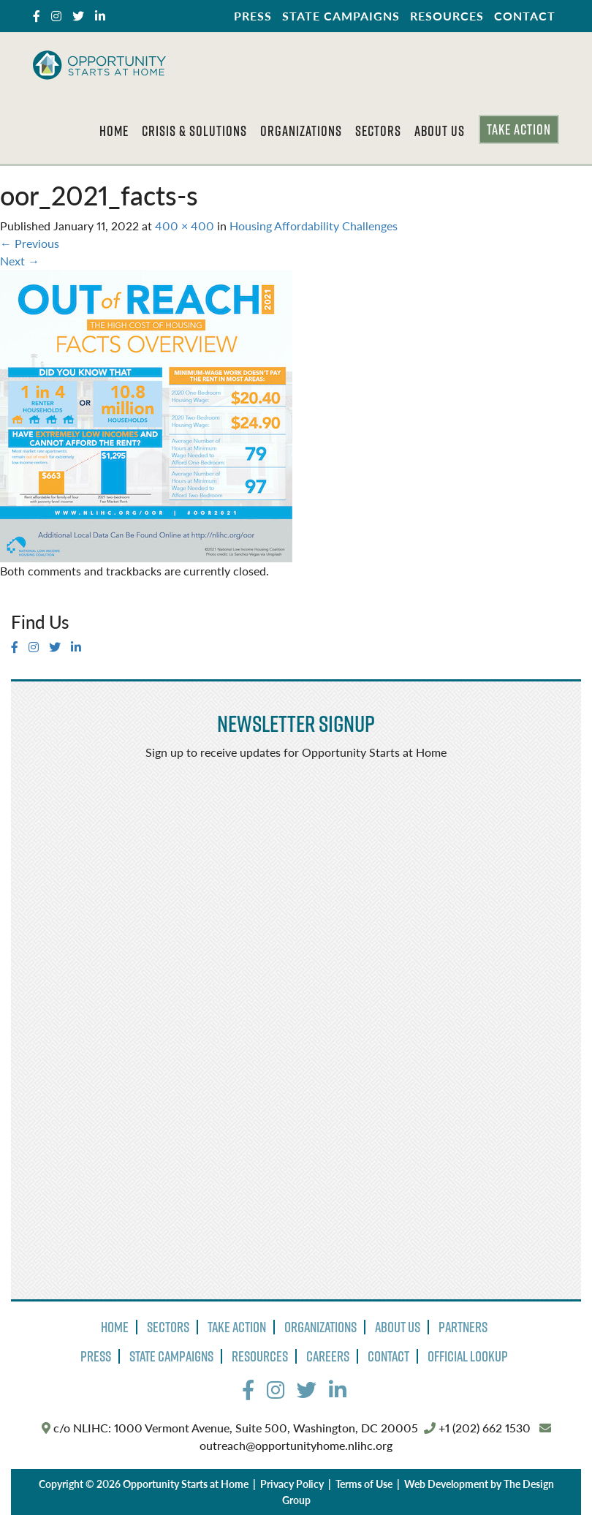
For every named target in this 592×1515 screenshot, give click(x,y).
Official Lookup (468, 1356)
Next (19, 260)
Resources (447, 15)
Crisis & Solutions (194, 130)
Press (253, 15)
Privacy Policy (292, 1483)
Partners (463, 1327)
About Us (439, 130)
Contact (524, 15)
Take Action (519, 129)
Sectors (378, 130)
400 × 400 (184, 225)
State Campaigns (341, 15)
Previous (29, 243)
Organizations (301, 130)
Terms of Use (363, 1483)
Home (114, 130)
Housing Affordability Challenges (313, 225)
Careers (327, 1356)
